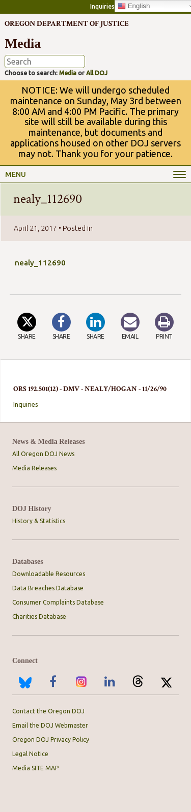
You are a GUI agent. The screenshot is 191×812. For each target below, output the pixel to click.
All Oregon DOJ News (43, 453)
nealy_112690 (40, 262)
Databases (27, 561)
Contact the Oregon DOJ (48, 711)
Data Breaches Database (48, 588)
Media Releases (34, 468)
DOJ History (31, 509)
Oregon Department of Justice (67, 23)
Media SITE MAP (35, 768)
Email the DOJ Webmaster (50, 725)
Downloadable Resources (48, 573)
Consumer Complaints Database (58, 602)
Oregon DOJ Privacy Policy (50, 739)
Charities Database (39, 616)
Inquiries (102, 6)
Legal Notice (30, 753)
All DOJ (96, 73)
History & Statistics (38, 521)
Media (67, 73)
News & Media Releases (48, 441)
